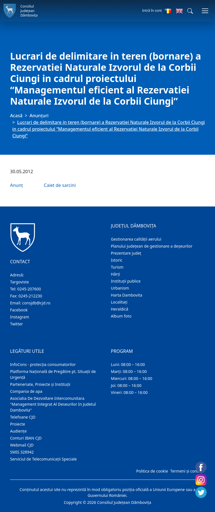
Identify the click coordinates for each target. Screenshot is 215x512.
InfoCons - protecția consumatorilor (43, 364)
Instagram (19, 317)
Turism (117, 267)
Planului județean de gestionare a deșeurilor (151, 246)
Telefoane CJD (22, 417)
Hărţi (115, 274)
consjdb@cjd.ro (36, 303)
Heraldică (119, 309)
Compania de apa (26, 391)
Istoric (116, 260)
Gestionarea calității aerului (136, 239)
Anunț (16, 185)
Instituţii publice (126, 281)
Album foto (121, 316)
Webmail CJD (22, 445)
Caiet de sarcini (60, 185)
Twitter (16, 324)
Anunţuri (39, 115)
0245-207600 (29, 289)
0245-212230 (30, 296)
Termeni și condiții (187, 471)
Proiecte (17, 424)
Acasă (16, 115)
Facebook (19, 310)
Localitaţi (119, 302)
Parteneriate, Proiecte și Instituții (40, 384)
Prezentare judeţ (126, 253)
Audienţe (18, 431)
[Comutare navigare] (205, 10)
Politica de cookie (152, 471)
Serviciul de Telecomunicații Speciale (43, 459)
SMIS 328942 (22, 452)
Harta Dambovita (126, 295)
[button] (190, 11)
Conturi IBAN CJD (26, 438)
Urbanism (120, 288)
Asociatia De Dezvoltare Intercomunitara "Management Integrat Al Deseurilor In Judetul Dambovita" (53, 404)
